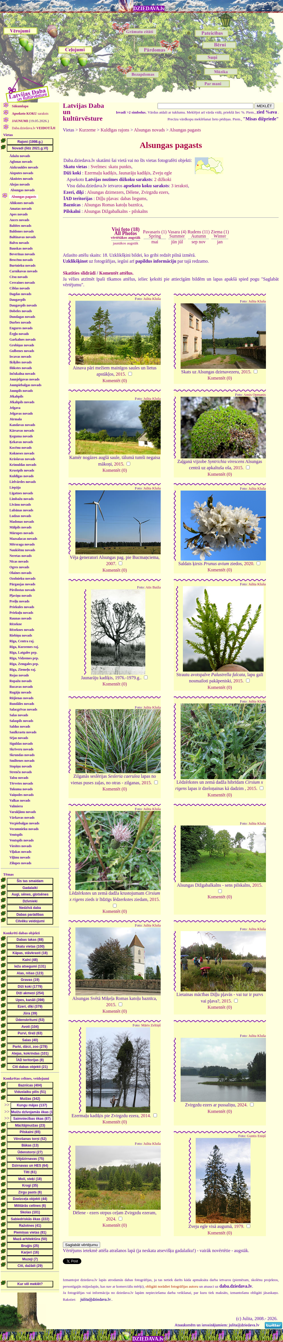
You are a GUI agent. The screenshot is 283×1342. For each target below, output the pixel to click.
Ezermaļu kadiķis (100, 172)
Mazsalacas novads (23, 539)
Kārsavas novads (21, 431)
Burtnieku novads (22, 265)
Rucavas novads (21, 687)
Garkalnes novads (22, 339)
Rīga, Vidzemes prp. (24, 658)
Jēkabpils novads (21, 402)
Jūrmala (15, 419)
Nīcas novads (18, 561)
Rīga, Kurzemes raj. (24, 647)
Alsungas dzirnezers (105, 192)
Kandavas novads (22, 425)
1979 (238, 1226)
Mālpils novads (20, 527)
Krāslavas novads (22, 459)
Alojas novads (19, 184)
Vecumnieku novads (24, 829)
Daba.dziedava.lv (33, 128)
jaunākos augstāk (125, 243)
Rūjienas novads (21, 698)
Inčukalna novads (22, 374)
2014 (145, 1115)
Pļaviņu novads (20, 596)
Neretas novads (20, 556)
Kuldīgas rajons (115, 129)
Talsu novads (18, 778)
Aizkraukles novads (23, 167)
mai (154, 241)
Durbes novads (20, 322)
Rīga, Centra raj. (21, 641)
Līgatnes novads (21, 493)
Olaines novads (20, 573)
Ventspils (15, 835)
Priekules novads (21, 607)
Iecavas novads (20, 357)
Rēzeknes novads (21, 630)
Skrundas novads (21, 755)
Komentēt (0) (114, 380)
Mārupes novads (21, 533)
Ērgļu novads (19, 334)
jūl (180, 241)
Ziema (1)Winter (220, 233)
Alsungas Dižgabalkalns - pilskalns (116, 211)
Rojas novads (19, 675)
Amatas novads (20, 209)
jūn (174, 241)
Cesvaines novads (22, 283)
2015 (120, 374)
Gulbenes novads (21, 351)
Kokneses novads (21, 453)
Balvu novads (19, 243)
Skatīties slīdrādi (79, 273)
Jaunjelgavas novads (24, 379)
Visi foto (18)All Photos (125, 233)
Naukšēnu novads (22, 550)
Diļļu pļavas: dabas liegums (121, 198)
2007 (110, 563)
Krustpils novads (21, 470)
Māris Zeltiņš (151, 1025)
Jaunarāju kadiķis (134, 172)
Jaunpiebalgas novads (25, 385)
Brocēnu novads (21, 260)
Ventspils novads (21, 840)
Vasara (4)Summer (177, 233)
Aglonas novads (20, 162)
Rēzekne (15, 624)
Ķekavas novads (21, 442)
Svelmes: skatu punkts (111, 166)
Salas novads (18, 715)
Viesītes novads (20, 846)
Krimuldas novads (22, 465)
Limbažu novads (21, 499)
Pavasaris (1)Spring (155, 233)
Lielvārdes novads (22, 482)
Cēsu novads (18, 277)
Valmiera (16, 806)
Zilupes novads (20, 863)
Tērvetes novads (21, 783)
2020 (248, 563)
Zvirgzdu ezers (154, 192)
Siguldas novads (21, 744)
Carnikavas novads (23, 271)
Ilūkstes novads (20, 368)
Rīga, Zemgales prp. (24, 664)
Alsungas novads (22, 190)
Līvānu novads (20, 505)
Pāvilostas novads (22, 590)
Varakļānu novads (22, 812)
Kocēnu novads (20, 448)
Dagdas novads (20, 294)
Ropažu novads (20, 681)
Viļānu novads (19, 857)
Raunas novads (20, 618)
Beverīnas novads (22, 254)
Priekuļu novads (21, 613)
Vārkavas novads (21, 818)
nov (202, 241)
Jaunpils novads (21, 391)
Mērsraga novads (22, 544)
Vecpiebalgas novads (24, 823)
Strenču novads (20, 772)
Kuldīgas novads (21, 476)
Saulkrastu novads (22, 732)
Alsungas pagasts (185, 129)
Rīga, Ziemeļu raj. (22, 670)
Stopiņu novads (20, 766)
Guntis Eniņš (256, 1136)
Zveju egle (162, 172)
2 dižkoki (162, 179)
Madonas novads (21, 522)
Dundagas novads (22, 317)
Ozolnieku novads (22, 579)
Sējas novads (18, 738)
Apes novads (18, 214)
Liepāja (14, 487)
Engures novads (20, 328)
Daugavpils (17, 300)
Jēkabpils (16, 396)
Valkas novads (19, 800)
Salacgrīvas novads (23, 709)
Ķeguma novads (21, 436)
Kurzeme (87, 129)
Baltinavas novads (22, 237)
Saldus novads (19, 726)
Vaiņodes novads (21, 795)
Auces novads (19, 220)
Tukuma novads (21, 789)
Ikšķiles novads (20, 362)
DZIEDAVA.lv (149, 8)
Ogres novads (19, 567)
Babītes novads (20, 226)
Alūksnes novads (21, 203)
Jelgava (14, 408)
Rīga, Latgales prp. (23, 652)
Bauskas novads (21, 248)
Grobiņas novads (21, 345)
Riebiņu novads (20, 635)
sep (194, 241)
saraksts (30, 114)
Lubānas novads (21, 510)
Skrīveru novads (21, 749)
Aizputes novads (21, 173)
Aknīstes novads (21, 179)
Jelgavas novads (21, 413)
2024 (242, 1104)
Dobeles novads (20, 311)
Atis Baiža (153, 587)
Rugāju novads (20, 692)
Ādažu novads (19, 156)
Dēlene (132, 192)
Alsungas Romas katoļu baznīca (113, 204)
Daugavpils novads (23, 305)
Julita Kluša (152, 299)
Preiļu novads (19, 601)
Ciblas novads (19, 288)
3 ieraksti (179, 185)
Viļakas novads (20, 852)
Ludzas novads (20, 516)
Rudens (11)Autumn (198, 233)
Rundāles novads (21, 704)
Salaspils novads (21, 721)
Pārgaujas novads (22, 584)
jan (220, 241)
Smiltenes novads (21, 761)
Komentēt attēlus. (116, 273)
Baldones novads (21, 231)
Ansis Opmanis (254, 395)
